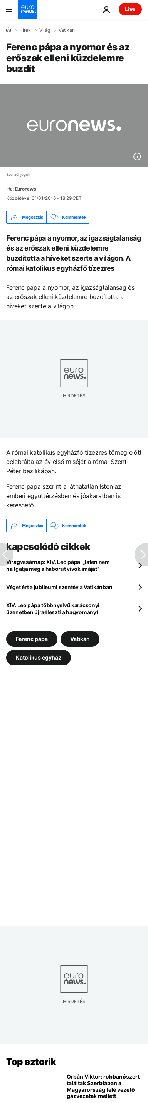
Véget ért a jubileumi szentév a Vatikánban (59, 587)
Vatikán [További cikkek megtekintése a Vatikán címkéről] (80, 639)
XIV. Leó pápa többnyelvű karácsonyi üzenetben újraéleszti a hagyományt (52, 608)
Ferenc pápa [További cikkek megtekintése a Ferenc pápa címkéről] (32, 639)
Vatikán (67, 30)
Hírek (25, 30)
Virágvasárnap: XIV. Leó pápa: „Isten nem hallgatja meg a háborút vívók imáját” (58, 565)
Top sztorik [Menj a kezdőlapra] (31, 1061)
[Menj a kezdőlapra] (27, 9)
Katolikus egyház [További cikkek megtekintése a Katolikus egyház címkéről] (38, 657)
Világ (44, 30)
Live (130, 9)
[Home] (8, 30)
